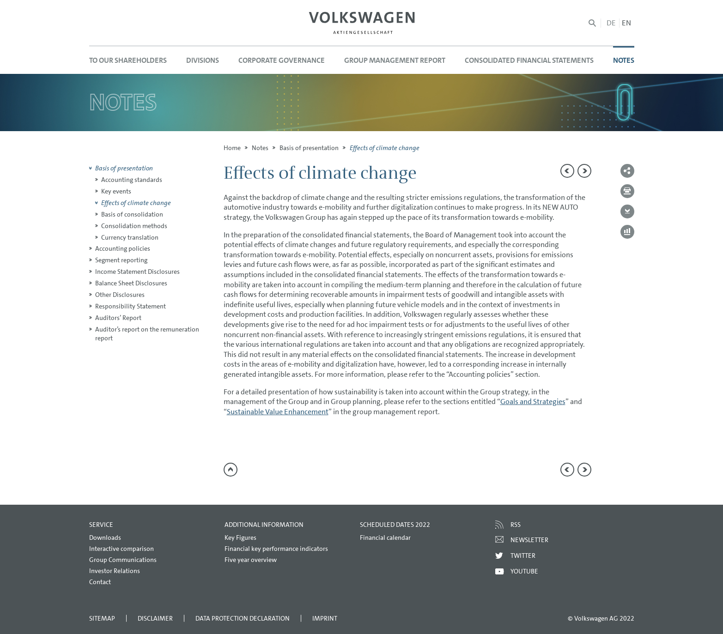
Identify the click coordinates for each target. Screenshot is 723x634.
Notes (260, 148)
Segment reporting (121, 260)
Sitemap (102, 618)
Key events (116, 191)
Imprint (324, 618)
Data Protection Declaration (242, 618)
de (611, 23)
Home (232, 148)
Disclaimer (155, 618)
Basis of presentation (309, 148)
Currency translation (129, 237)
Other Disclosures (120, 294)
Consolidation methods (134, 226)
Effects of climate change (136, 203)
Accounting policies (122, 248)
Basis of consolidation (132, 214)
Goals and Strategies (532, 401)
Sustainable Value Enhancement (277, 412)
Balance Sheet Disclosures (131, 283)
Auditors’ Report (118, 318)
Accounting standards (131, 179)
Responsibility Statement (130, 306)
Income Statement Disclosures (137, 271)
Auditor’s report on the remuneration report (147, 333)
